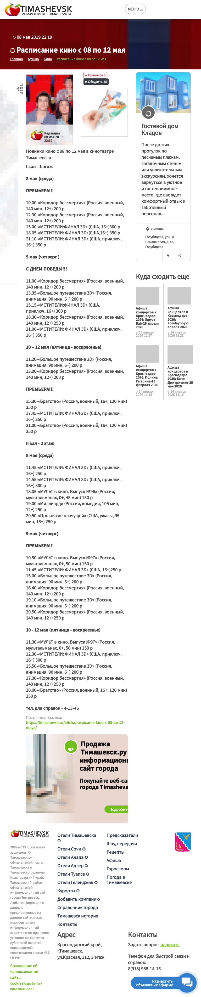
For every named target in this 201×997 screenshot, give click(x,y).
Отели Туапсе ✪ (73, 873)
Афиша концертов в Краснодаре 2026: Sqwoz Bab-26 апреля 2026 (147, 317)
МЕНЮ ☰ (135, 9)
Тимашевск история (77, 915)
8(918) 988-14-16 (144, 968)
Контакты (67, 924)
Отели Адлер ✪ (72, 865)
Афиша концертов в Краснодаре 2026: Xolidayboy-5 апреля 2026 (178, 317)
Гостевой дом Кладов (159, 129)
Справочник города (77, 907)
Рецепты (115, 851)
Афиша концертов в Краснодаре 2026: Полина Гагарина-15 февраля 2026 (147, 375)
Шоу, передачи (122, 843)
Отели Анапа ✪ (72, 857)
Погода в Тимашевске (119, 879)
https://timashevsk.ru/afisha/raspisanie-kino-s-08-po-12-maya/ (75, 725)
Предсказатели (122, 835)
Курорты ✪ (68, 890)
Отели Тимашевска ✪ (76, 837)
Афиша (114, 860)
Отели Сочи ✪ (71, 848)
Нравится (95, 75)
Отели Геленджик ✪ (77, 882)
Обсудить (96, 81)
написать (170, 944)
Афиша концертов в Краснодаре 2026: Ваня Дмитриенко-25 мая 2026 (180, 376)
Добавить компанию (78, 899)
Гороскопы (118, 868)
